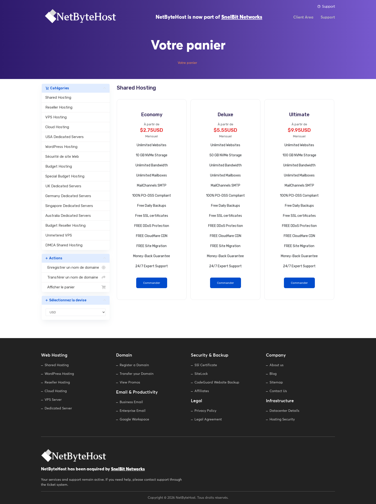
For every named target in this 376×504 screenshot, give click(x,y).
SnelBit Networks (241, 19)
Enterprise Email (133, 411)
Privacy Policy (205, 411)
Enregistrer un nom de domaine (75, 267)
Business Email (131, 402)
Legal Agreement (208, 419)
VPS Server (53, 399)
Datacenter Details (284, 411)
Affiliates (201, 391)
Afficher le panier (75, 287)
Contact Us (278, 391)
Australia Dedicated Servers (68, 215)
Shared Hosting (58, 97)
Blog (273, 374)
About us (276, 365)
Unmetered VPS (58, 235)
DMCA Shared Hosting (63, 245)
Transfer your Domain (136, 374)
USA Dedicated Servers (64, 137)
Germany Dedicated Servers (68, 196)
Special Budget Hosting (64, 176)
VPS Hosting (56, 117)
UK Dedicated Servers (63, 186)
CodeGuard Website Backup (216, 382)
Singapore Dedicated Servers (69, 206)
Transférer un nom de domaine (75, 277)
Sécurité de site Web (62, 156)
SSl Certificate (205, 365)
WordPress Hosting (61, 147)
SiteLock (201, 374)
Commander (151, 283)
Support (326, 6)
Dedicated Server (58, 408)
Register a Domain (134, 365)
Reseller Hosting (58, 107)
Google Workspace (134, 419)
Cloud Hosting (57, 127)
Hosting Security (282, 419)
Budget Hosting (58, 166)
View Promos (130, 382)
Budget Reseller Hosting (65, 225)
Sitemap (276, 382)
